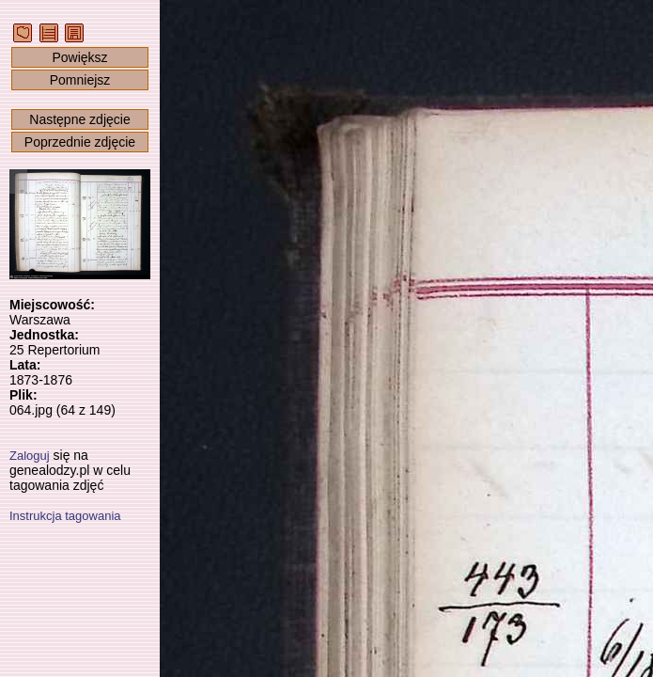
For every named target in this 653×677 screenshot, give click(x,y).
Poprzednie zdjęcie (79, 142)
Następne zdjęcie (79, 119)
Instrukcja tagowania (65, 516)
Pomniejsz (80, 79)
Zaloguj (29, 456)
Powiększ (79, 57)
